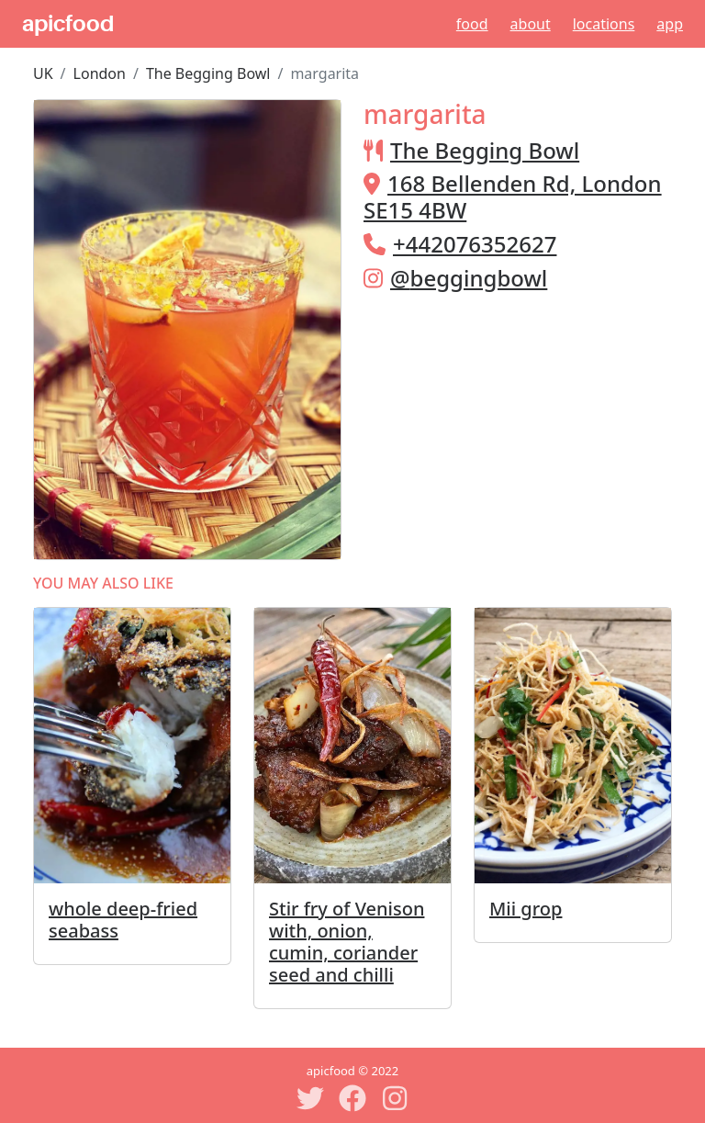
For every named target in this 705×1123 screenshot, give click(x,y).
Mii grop (525, 908)
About (530, 24)
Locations (604, 24)
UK (43, 73)
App (669, 24)
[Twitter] (310, 1098)
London (99, 73)
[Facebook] (352, 1098)
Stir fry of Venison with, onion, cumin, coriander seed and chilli (346, 941)
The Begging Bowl (208, 73)
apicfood (68, 24)
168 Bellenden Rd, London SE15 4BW (513, 196)
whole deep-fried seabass (123, 919)
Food (472, 24)
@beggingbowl (468, 278)
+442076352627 (474, 244)
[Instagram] (394, 1098)
